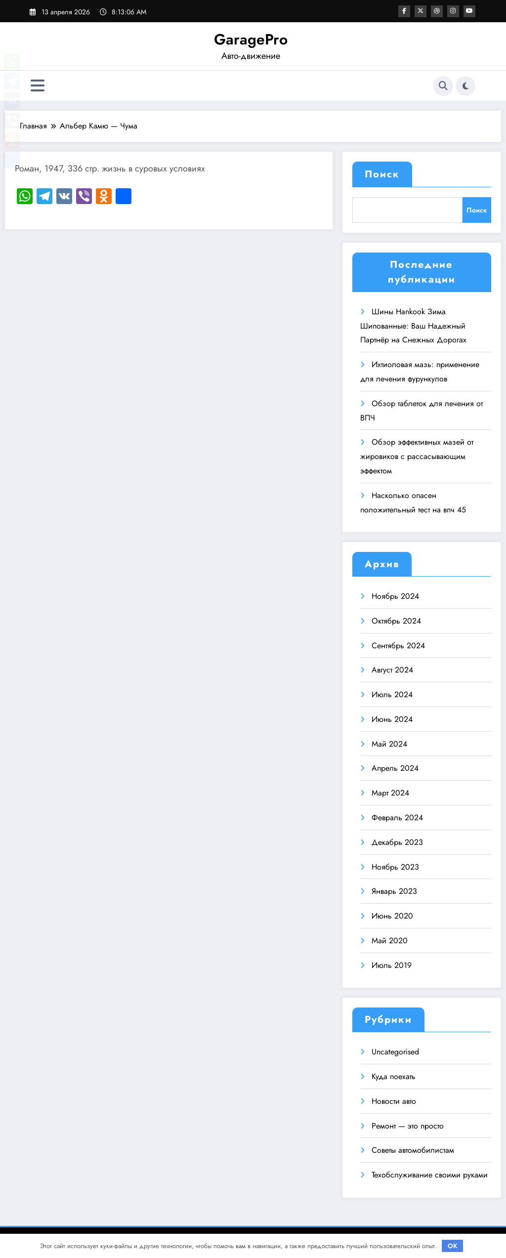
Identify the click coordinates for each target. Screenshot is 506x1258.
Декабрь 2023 (397, 842)
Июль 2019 (392, 965)
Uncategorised (395, 1051)
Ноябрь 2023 (395, 867)
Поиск (382, 174)
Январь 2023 (394, 891)
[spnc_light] (465, 86)
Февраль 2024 (397, 817)
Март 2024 (390, 792)
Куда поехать (394, 1076)
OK (453, 1246)
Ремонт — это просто (408, 1126)
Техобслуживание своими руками (430, 1174)
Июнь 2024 (392, 719)
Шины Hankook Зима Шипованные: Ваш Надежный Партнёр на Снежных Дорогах (413, 326)
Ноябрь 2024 (395, 596)
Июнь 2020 (392, 916)
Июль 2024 (392, 694)
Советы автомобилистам (413, 1150)
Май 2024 (389, 744)
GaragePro (251, 39)
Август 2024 (392, 669)
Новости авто (394, 1101)
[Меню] (37, 85)
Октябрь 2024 (396, 621)
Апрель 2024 (395, 768)
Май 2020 (390, 940)
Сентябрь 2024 (398, 645)
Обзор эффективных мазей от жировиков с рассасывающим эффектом (416, 456)
